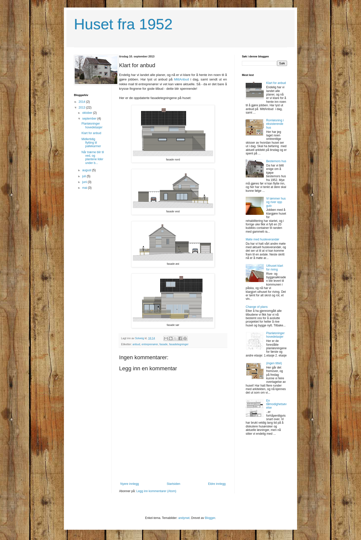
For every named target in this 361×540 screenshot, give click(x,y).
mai (85, 188)
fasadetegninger (178, 344)
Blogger (210, 518)
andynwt (184, 518)
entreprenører (150, 344)
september (89, 118)
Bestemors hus (276, 161)
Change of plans (256, 307)
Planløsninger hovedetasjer (92, 125)
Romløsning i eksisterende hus (275, 124)
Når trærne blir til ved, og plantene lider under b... (92, 157)
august (87, 170)
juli (84, 176)
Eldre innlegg (217, 484)
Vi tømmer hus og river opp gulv (276, 202)
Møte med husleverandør (262, 239)
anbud (136, 344)
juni (85, 182)
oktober (87, 113)
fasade (163, 344)
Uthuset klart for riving (274, 267)
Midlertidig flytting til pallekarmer (91, 142)
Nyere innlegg (129, 484)
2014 (82, 102)
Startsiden (173, 484)
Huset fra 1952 (123, 24)
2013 (82, 107)
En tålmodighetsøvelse (276, 404)
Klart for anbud (91, 133)
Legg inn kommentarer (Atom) (156, 491)
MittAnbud (181, 79)
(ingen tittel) (274, 363)
